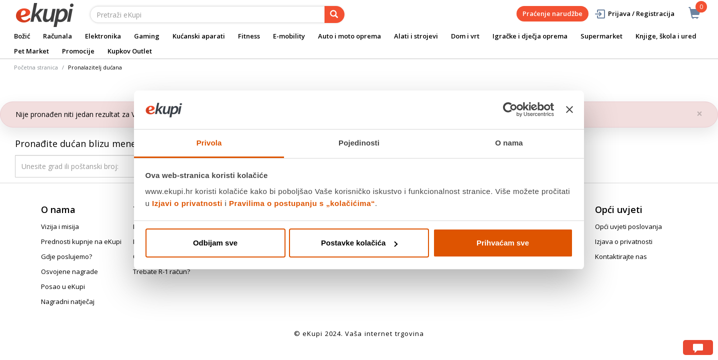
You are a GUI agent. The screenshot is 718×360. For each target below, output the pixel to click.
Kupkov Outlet (130, 51)
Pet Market (31, 51)
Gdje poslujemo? (66, 256)
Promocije (78, 51)
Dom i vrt (465, 36)
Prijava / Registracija (634, 13)
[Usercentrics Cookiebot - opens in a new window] (510, 109)
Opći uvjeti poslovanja (628, 226)
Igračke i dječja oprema (530, 36)
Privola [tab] (209, 142)
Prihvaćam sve (502, 242)
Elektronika (103, 36)
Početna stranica (36, 67)
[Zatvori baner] (569, 109)
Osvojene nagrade (69, 271)
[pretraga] (334, 14)
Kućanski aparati (198, 36)
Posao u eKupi (63, 286)
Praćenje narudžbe (552, 13)
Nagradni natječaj (67, 301)
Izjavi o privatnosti (187, 203)
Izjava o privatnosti (623, 241)
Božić (22, 36)
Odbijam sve (215, 242)
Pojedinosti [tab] (359, 142)
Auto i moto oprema (349, 36)
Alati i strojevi (416, 36)
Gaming (147, 36)
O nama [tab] (509, 142)
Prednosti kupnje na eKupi (81, 241)
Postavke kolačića (359, 242)
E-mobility (289, 36)
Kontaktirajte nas (621, 256)
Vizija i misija (60, 226)
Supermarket (601, 36)
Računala (57, 36)
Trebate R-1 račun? (161, 271)
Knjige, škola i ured (666, 36)
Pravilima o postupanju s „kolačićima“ (302, 203)
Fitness (249, 36)
